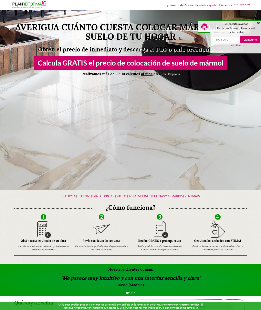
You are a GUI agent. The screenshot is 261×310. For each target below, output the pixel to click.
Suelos (121, 196)
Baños (97, 196)
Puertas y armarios (167, 196)
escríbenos (237, 45)
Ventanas (192, 196)
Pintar (109, 196)
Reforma (68, 196)
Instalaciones (139, 196)
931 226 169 (242, 5)
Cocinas (83, 196)
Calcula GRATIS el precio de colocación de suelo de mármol (130, 62)
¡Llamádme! (250, 39)
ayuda (212, 5)
